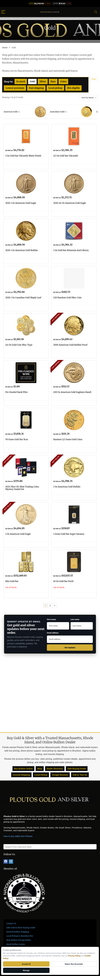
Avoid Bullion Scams (15, 944)
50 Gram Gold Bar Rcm (16, 439)
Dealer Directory (55, 768)
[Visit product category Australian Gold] (71, 111)
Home (5, 47)
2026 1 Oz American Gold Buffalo (21, 250)
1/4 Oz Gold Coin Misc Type (18, 345)
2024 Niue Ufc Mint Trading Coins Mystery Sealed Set (22, 487)
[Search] (95, 12)
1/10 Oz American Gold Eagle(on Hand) (72, 392)
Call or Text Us (80, 775)
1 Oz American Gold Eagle (18, 534)
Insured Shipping (21, 775)
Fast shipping (36, 88)
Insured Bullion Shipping (17, 932)
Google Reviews (60, 775)
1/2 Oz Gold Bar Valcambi (65, 155)
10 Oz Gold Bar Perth (63, 581)
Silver (43, 81)
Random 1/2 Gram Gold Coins (67, 439)
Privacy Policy (74, 955)
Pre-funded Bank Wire (16, 392)
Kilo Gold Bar (11, 581)
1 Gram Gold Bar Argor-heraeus (68, 534)
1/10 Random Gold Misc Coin (67, 297)
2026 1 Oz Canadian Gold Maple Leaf (23, 297)
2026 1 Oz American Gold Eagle (20, 203)
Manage (26, 970)
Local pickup (55, 88)
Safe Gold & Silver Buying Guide (20, 927)
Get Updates (69, 648)
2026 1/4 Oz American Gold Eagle (69, 203)
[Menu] (3, 12)
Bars (53, 81)
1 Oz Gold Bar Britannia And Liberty (71, 250)
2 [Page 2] (50, 605)
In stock (20, 81)
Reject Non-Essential (74, 964)
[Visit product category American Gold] (25, 111)
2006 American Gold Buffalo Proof (70, 345)
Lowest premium (15, 88)
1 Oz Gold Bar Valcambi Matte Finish (23, 155)
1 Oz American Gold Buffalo (66, 486)
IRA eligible (73, 88)
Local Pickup (41, 775)
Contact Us (11, 923)
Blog (39, 768)
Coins (63, 81)
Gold (32, 81)
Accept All (26, 964)
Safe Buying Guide (76, 768)
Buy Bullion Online (23, 768)
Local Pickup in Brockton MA (19, 936)
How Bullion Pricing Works (18, 940)
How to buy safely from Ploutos (17, 836)
